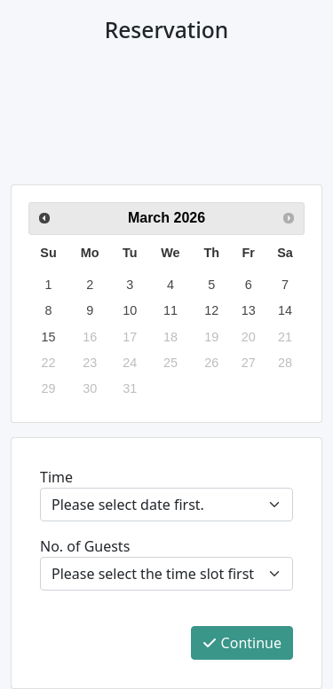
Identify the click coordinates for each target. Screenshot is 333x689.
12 (211, 310)
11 (170, 310)
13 (249, 310)
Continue (241, 643)
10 (130, 310)
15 (49, 337)
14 (285, 310)
